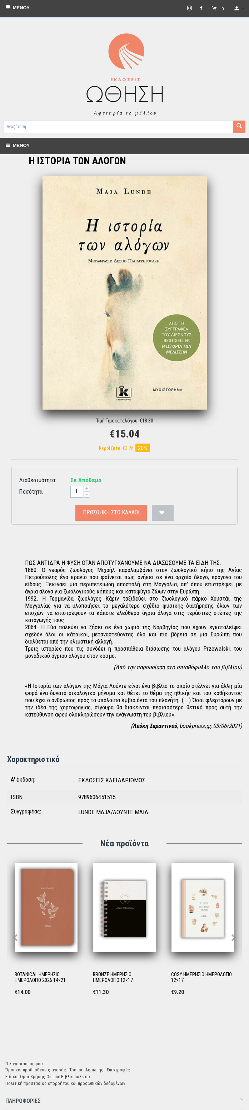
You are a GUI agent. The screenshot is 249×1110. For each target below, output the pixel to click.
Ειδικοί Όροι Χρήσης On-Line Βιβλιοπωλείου (47, 1076)
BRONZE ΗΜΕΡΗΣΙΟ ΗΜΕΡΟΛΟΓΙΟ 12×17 (113, 977)
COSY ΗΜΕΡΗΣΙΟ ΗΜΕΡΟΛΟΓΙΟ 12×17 (201, 977)
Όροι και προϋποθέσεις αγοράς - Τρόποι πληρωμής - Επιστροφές (67, 1069)
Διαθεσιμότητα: (37, 480)
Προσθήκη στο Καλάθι (111, 512)
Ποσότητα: (31, 491)
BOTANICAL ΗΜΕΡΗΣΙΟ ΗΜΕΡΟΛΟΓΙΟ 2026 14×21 (40, 977)
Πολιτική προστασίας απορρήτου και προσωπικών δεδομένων (65, 1083)
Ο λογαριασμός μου (24, 1063)
